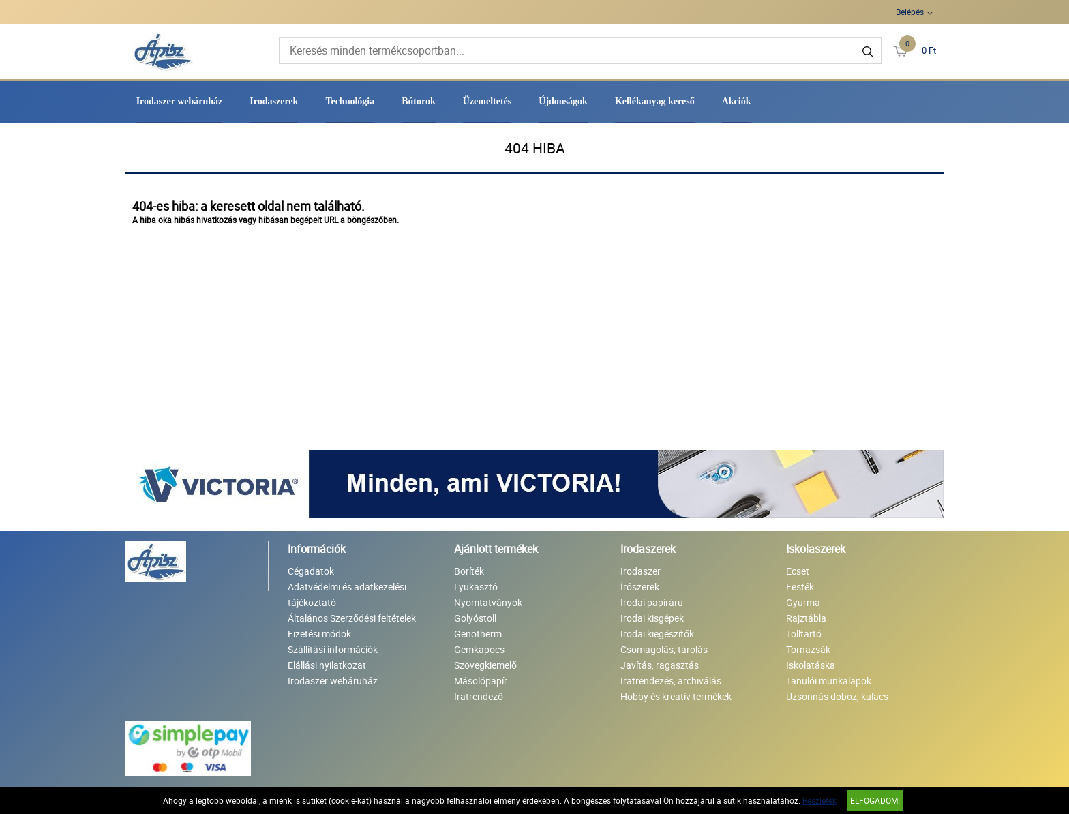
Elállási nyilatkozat (327, 665)
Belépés (910, 11)
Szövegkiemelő (485, 665)
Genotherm (478, 633)
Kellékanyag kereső (655, 101)
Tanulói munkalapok (828, 680)
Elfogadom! (875, 800)
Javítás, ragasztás (659, 665)
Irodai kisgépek (652, 618)
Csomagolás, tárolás (664, 649)
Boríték (469, 570)
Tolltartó (804, 633)
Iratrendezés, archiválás (670, 680)
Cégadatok (311, 570)
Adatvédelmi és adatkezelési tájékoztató (347, 594)
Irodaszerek (274, 101)
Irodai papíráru (651, 602)
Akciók (736, 101)
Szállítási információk (333, 649)
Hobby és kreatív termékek (676, 696)
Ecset (797, 570)
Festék (800, 586)
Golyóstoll (475, 618)
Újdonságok (563, 101)
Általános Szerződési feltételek (352, 618)
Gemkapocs (479, 649)
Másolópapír (480, 680)
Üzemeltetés (487, 101)
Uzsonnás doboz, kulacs (837, 696)
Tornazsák (808, 649)
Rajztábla (806, 618)
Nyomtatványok (488, 602)
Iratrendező (478, 696)
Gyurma (803, 602)
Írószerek (639, 586)
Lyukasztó (476, 586)
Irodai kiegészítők (657, 633)
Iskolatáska (810, 665)
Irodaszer (640, 570)
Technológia (349, 101)
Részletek (819, 800)
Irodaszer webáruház (179, 101)
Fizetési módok (319, 633)
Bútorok (419, 101)
